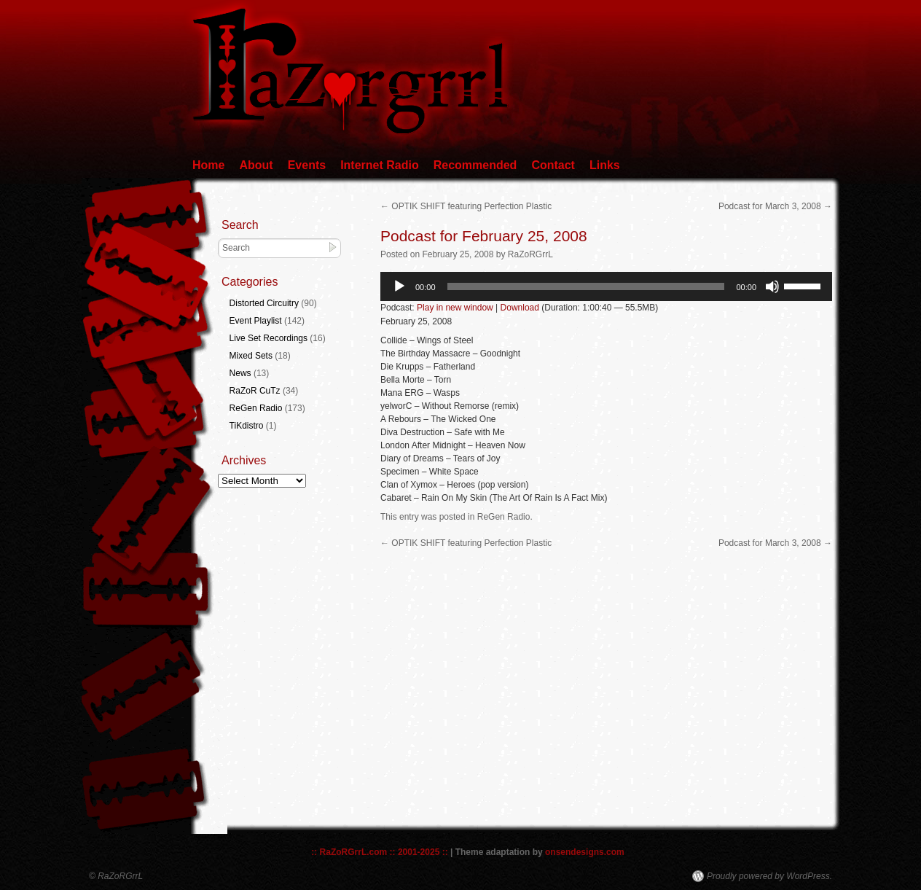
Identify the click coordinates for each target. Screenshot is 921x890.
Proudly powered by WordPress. (769, 876)
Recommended (475, 165)
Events (307, 165)
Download (520, 307)
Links (604, 165)
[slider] (586, 286)
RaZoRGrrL (530, 254)
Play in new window (455, 307)
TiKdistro (247, 426)
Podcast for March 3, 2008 (775, 206)
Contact (553, 165)
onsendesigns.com (584, 852)
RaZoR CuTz (255, 391)
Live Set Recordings (268, 338)
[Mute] (772, 286)
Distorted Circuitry (264, 303)
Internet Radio (379, 165)
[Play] (399, 286)
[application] (606, 286)
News (240, 373)
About (256, 165)
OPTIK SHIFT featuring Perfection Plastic (466, 206)
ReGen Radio (503, 517)
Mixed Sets (251, 356)
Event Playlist (256, 321)
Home (208, 165)
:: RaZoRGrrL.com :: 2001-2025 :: (379, 852)
